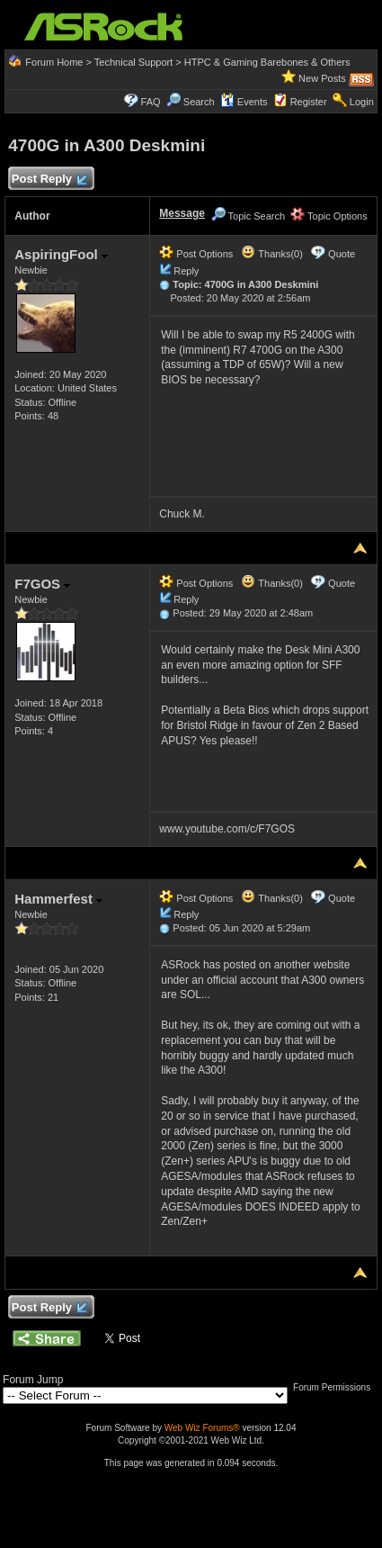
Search (199, 101)
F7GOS (42, 583)
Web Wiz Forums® (202, 1428)
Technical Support (133, 62)
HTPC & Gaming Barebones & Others (267, 62)
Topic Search (248, 216)
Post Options (196, 253)
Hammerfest (58, 898)
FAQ (151, 101)
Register (308, 101)
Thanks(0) (271, 253)
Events (244, 101)
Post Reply (48, 179)
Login (362, 101)
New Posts (322, 78)
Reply (186, 271)
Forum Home (54, 62)
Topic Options (329, 216)
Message (182, 213)
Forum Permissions (336, 1387)
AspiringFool (61, 254)
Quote (341, 253)
